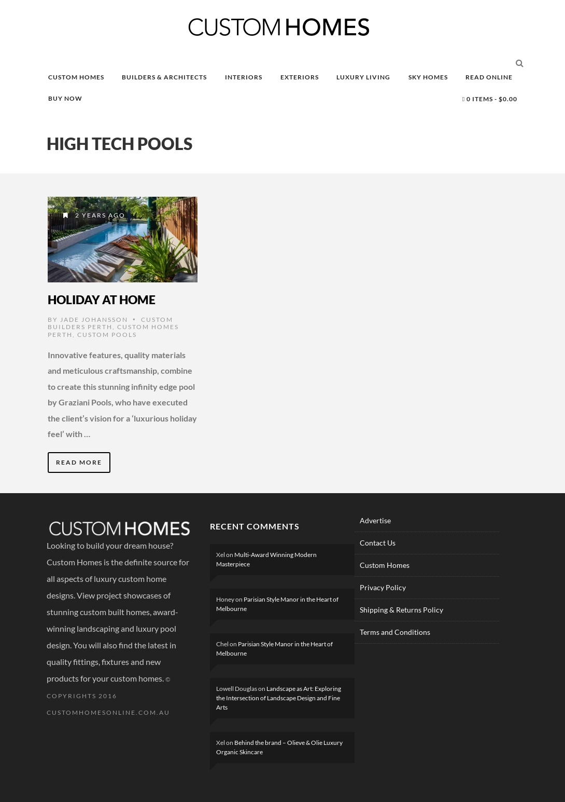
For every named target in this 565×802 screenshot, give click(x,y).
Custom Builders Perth (110, 323)
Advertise (375, 520)
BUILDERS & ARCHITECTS (164, 77)
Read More (79, 462)
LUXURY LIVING (363, 77)
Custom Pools (107, 334)
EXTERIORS (299, 77)
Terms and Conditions (395, 632)
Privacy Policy (383, 587)
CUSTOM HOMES (76, 77)
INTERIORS (243, 77)
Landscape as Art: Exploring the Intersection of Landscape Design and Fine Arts (278, 698)
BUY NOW (65, 98)
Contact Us (378, 542)
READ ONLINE (489, 77)
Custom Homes (384, 565)
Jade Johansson (94, 319)
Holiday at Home (102, 299)
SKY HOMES (428, 77)
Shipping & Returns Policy (401, 609)
